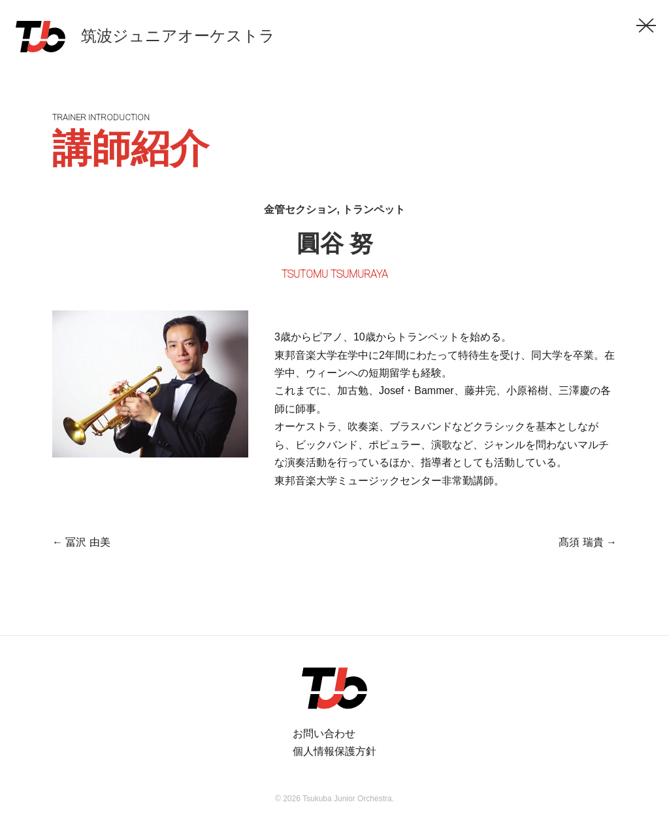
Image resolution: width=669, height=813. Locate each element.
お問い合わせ (324, 733)
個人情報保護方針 (334, 751)
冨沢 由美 (81, 542)
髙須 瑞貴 (588, 542)
